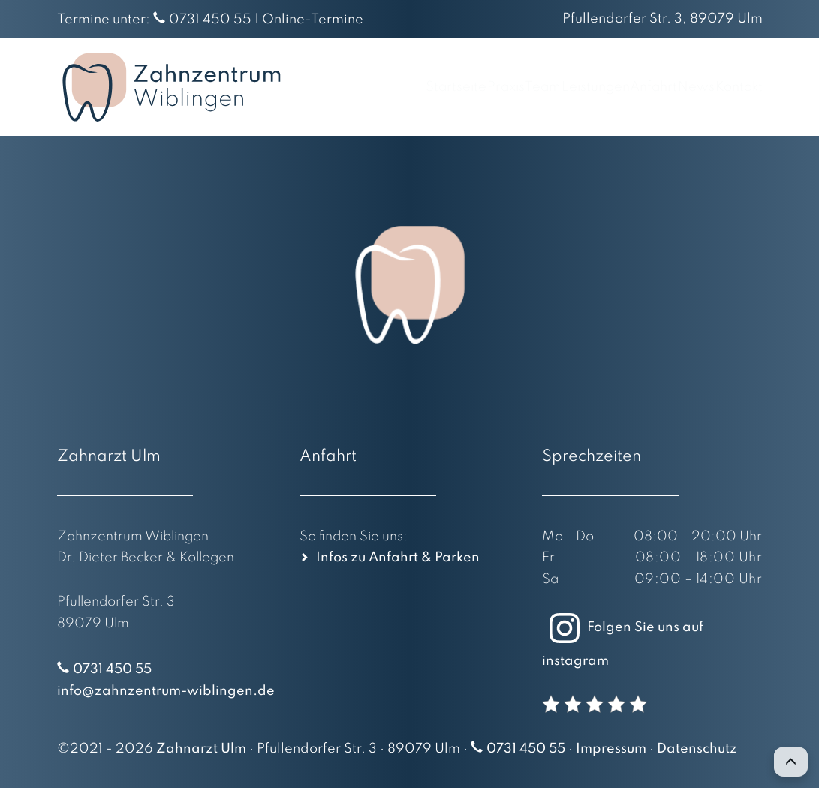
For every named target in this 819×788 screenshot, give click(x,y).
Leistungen (528, 87)
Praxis (394, 87)
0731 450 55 (210, 19)
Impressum (611, 749)
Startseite (322, 87)
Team (453, 87)
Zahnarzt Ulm (201, 749)
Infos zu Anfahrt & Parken (398, 557)
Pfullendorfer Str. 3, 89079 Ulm (662, 19)
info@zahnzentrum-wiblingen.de (166, 691)
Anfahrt (609, 87)
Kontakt (738, 87)
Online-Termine (312, 19)
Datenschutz (697, 749)
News (673, 87)
